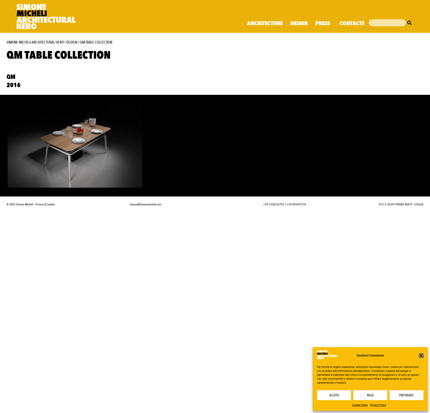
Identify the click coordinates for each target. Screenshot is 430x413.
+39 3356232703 (273, 204)
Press (323, 23)
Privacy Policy (378, 405)
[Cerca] (410, 22)
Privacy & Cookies (45, 204)
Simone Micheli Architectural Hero (35, 42)
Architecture (265, 23)
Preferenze (406, 395)
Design (299, 23)
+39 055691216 (296, 204)
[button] (421, 355)
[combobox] (387, 22)
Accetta (334, 395)
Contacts (352, 23)
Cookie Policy (360, 405)
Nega (370, 395)
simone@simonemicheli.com (145, 204)
